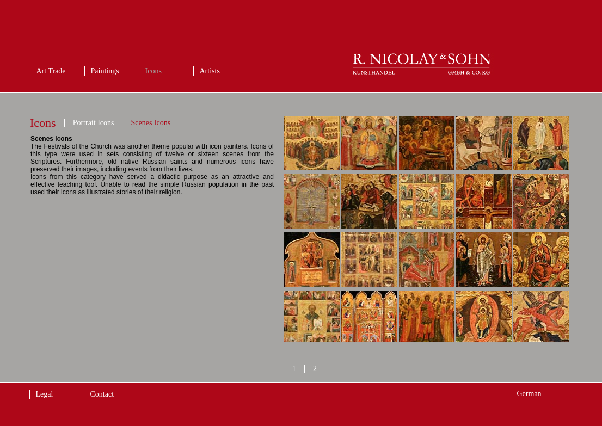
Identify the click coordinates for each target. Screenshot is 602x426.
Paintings (105, 71)
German (529, 394)
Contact (102, 394)
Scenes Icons (150, 123)
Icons (153, 71)
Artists (210, 71)
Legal (44, 394)
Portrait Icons (93, 123)
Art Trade (51, 71)
